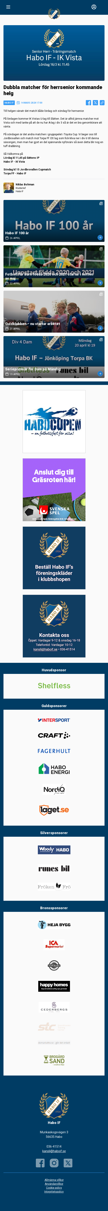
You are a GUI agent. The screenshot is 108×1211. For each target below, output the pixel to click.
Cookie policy (54, 1187)
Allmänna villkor (54, 1179)
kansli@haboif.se (54, 1151)
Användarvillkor (54, 1183)
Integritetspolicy (54, 1191)
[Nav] (8, 7)
